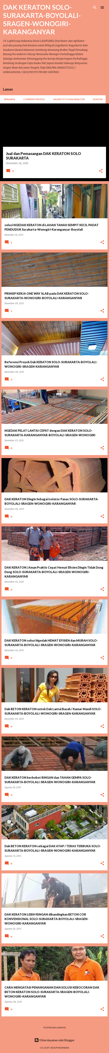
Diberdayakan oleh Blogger (54, 1040)
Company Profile (33, 99)
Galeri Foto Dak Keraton (68, 99)
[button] (101, 171)
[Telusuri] (95, 7)
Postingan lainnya (54, 1027)
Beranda (8, 99)
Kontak (97, 99)
